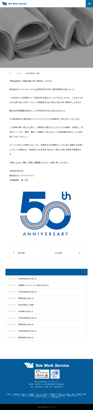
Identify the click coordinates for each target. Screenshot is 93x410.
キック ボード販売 (20, 396)
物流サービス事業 (63, 394)
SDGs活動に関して (42, 396)
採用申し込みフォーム (74, 396)
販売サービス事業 (27, 394)
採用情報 (62, 396)
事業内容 (16, 394)
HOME (9, 394)
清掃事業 (52, 394)
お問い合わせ (56, 397)
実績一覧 (54, 396)
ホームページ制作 (41, 394)
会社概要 (31, 396)
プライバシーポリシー (42, 397)
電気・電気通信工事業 (79, 394)
